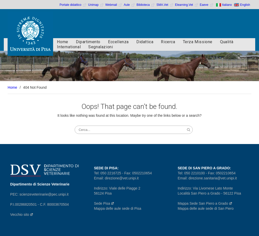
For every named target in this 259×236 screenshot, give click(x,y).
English (245, 5)
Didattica (144, 41)
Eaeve (207, 5)
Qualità (226, 41)
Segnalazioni (100, 46)
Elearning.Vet (187, 5)
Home (62, 41)
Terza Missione (197, 41)
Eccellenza (118, 41)
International (69, 46)
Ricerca (168, 41)
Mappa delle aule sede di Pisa (117, 208)
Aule (129, 5)
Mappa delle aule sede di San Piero (205, 208)
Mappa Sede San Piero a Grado (205, 203)
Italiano (227, 5)
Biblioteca (146, 5)
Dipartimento (88, 41)
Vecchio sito (21, 215)
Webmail (113, 5)
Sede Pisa (104, 203)
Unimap (96, 5)
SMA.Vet (165, 5)
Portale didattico (73, 5)
